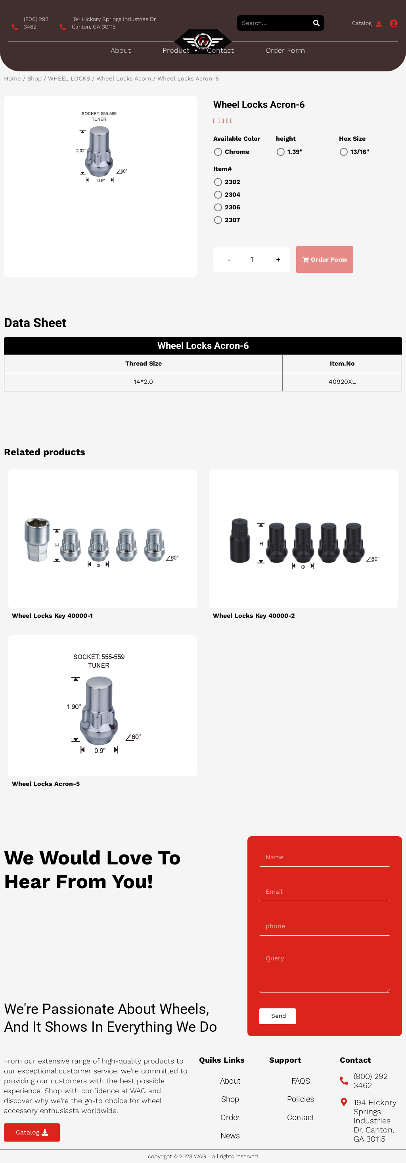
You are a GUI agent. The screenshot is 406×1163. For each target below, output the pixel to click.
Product (181, 50)
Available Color (236, 138)
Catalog (362, 23)
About (121, 50)
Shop (34, 78)
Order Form (285, 50)
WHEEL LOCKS (69, 78)
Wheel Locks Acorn (123, 78)
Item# (222, 168)
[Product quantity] (251, 259)
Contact (220, 50)
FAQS (300, 1081)
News (230, 1135)
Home (12, 78)
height (286, 138)
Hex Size (352, 138)
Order (230, 1117)
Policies (300, 1099)
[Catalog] (379, 24)
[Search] (316, 23)
